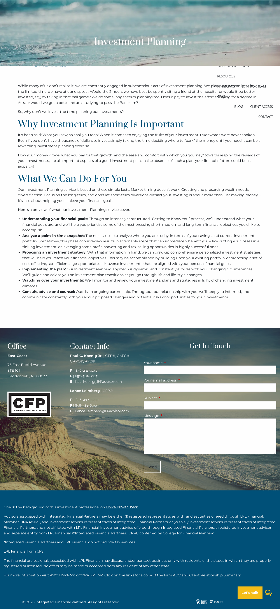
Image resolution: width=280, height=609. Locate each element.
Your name (171, 363)
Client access (261, 106)
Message (170, 416)
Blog (238, 106)
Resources (226, 76)
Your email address (178, 380)
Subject (169, 398)
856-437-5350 (87, 400)
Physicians (226, 86)
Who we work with (233, 66)
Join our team (254, 86)
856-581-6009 (86, 405)
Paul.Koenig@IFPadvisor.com (98, 382)
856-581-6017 (86, 376)
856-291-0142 (86, 370)
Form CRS (35, 551)
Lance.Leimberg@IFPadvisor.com (102, 411)
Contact (265, 116)
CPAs (221, 96)
